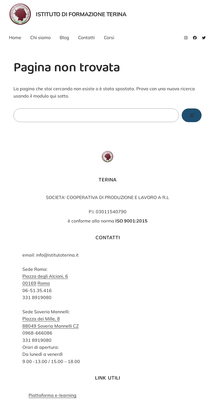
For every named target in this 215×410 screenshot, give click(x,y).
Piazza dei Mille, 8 (41, 318)
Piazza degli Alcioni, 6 (45, 276)
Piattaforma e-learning (52, 395)
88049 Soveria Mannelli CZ (50, 326)
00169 (29, 283)
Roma (44, 283)
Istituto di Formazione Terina (81, 14)
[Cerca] (192, 115)
